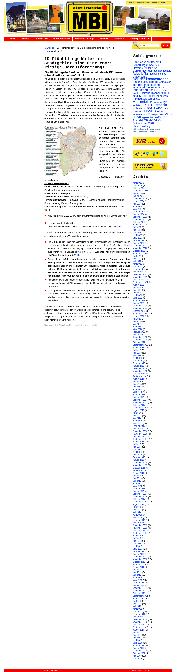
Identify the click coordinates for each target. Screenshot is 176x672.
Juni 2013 (137, 541)
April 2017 (137, 421)
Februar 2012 (139, 583)
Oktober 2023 (139, 222)
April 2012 (137, 577)
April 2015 (137, 483)
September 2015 (140, 470)
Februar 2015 (139, 488)
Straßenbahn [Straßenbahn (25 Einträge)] (140, 114)
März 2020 (137, 329)
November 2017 (140, 402)
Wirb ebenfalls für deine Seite (145, 131)
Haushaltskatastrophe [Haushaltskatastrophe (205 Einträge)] (150, 79)
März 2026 (137, 185)
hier (49, 219)
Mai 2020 (137, 324)
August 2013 (138, 536)
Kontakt (161, 3)
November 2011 (140, 590)
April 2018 (137, 389)
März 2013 (137, 549)
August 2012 (138, 567)
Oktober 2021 (139, 279)
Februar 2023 (139, 240)
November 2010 (140, 622)
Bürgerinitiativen (61, 38)
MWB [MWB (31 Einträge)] (148, 98)
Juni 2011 (137, 603)
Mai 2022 (137, 261)
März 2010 (137, 643)
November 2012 (140, 559)
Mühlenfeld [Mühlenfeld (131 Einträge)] (141, 102)
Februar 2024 (139, 211)
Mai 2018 (137, 387)
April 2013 (137, 546)
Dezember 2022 (140, 245)
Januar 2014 (138, 522)
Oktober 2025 (139, 188)
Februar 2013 (139, 551)
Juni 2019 (137, 353)
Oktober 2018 (139, 374)
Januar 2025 (138, 196)
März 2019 (137, 360)
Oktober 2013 (139, 530)
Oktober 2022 (139, 251)
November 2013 (140, 528)
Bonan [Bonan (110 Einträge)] (159, 65)
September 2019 (140, 345)
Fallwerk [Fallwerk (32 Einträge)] (138, 73)
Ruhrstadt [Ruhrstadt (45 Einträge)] (139, 108)
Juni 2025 (137, 193)
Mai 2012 (137, 575)
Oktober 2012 (139, 562)
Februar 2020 (139, 332)
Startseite (49, 48)
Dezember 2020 (140, 306)
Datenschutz (148, 670)
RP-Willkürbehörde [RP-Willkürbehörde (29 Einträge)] (150, 104)
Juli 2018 (137, 381)
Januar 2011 (138, 617)
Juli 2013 (137, 538)
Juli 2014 (137, 507)
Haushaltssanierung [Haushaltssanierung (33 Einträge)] (145, 81)
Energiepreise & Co (139, 38)
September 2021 (140, 282)
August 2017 (138, 410)
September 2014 (140, 502)
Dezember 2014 (140, 494)
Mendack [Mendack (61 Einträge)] (145, 96)
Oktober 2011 (139, 593)
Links (147, 3)
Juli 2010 (137, 632)
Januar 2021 (138, 303)
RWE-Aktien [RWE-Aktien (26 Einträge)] (161, 108)
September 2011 (140, 596)
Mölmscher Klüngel (85, 38)
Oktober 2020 (139, 311)
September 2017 (140, 407)
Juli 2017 (137, 413)
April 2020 (137, 326)
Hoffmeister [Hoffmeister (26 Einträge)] (164, 81)
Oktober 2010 (139, 624)
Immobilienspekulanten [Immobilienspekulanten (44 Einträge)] (147, 84)
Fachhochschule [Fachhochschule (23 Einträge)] (162, 70)
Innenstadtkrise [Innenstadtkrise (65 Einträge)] (143, 90)
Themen (25, 38)
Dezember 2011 (140, 588)
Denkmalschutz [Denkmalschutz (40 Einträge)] (142, 70)
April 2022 (137, 264)
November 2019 (140, 340)
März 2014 (137, 517)
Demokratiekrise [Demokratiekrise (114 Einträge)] (145, 68)
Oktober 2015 (139, 468)
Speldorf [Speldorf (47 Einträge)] (159, 111)
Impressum (136, 670)
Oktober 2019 (139, 342)
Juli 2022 (137, 256)
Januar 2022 (138, 272)
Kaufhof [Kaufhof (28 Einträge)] (137, 92)
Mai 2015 (137, 481)
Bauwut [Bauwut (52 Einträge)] (156, 62)
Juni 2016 (137, 447)
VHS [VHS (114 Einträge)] (168, 114)
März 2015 (137, 486)
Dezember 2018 (140, 368)
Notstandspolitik (91, 325)
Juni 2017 (137, 415)
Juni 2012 (137, 572)
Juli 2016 (137, 444)
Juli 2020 (137, 319)
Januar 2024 (138, 214)
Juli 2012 (137, 570)
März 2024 (137, 209)
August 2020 (138, 316)
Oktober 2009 (139, 653)
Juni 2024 (137, 204)
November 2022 (140, 248)
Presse (154, 3)
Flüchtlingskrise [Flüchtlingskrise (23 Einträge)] (157, 73)
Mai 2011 (137, 606)
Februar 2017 (139, 426)
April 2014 (137, 515)
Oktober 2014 (139, 499)
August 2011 (138, 598)
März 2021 (137, 298)
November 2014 (140, 496)
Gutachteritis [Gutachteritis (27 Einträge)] (140, 76)
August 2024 (138, 201)
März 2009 (137, 658)
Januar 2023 (138, 243)
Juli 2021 (137, 287)
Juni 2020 (137, 321)
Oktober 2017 (139, 405)
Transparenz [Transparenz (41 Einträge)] (156, 114)
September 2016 (140, 439)
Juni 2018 (137, 384)
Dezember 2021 (140, 274)
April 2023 (137, 235)
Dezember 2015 (140, 462)
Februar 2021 (139, 300)
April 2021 (137, 295)
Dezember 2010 (140, 619)
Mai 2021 (137, 292)
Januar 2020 (138, 334)
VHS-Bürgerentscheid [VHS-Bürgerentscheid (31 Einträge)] (146, 117)
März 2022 (137, 266)
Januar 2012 (138, 585)
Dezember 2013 (140, 525)
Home (12, 38)
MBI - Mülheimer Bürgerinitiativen (147, 129)
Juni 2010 (137, 635)
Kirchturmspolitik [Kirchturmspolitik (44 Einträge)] (153, 93)
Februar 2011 (139, 614)
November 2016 (140, 434)
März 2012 (137, 580)
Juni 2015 (137, 478)
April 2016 (137, 452)
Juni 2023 (137, 230)
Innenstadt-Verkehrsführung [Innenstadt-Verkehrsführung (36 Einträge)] (150, 87)
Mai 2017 (137, 418)
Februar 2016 (139, 457)
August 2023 (138, 225)
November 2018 (140, 371)
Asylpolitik (53, 325)
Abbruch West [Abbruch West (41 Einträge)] (142, 61)
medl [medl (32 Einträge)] (135, 95)
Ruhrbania (119, 38)
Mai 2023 (137, 232)
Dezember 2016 (140, 431)
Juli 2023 (137, 227)
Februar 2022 (139, 269)
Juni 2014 (137, 509)
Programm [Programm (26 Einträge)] (156, 102)
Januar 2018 (138, 397)
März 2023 (137, 238)
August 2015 (138, 473)
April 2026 (137, 183)
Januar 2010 (138, 648)
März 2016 (137, 455)
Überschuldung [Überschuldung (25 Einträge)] (141, 126)
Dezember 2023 (140, 217)
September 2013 (140, 533)
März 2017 (137, 423)
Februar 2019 (139, 363)
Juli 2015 (137, 475)
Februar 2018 (139, 394)
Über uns (132, 3)
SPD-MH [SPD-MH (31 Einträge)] (147, 111)
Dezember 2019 (140, 337)
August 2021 (138, 285)
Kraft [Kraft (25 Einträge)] (167, 93)
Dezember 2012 (140, 556)
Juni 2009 (137, 656)
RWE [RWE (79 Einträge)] (149, 108)
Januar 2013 (138, 554)
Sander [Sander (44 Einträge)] (137, 111)
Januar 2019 (138, 366)
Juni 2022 (137, 259)
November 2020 (140, 308)
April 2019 (137, 358)
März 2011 (137, 611)
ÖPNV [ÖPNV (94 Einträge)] (148, 120)
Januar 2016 (138, 460)
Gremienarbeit (41, 38)
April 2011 (137, 609)
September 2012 (140, 564)
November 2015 (140, 465)
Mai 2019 (137, 355)
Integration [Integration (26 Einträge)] (160, 90)
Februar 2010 (139, 645)
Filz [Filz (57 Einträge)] (145, 73)
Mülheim (104, 38)
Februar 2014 (139, 520)
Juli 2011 (137, 601)
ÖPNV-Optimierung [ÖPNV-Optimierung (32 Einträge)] (147, 122)
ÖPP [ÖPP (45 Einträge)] (151, 123)
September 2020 (140, 313)
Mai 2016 (137, 449)
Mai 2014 (137, 512)
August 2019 (138, 347)
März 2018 (137, 392)
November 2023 (140, 219)
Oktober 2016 (139, 436)
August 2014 (138, 504)
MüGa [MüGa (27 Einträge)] (156, 98)
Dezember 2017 (140, 400)
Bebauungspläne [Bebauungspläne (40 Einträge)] (143, 65)
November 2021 (140, 277)
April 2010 (137, 640)
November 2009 (140, 651)
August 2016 (138, 441)
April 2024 (137, 206)
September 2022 (140, 253)
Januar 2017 (138, 428)
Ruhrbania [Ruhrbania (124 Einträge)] (159, 105)
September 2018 (140, 376)
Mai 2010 (137, 637)
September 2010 (140, 627)
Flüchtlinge (63, 325)
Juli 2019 (137, 350)
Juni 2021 (137, 290)
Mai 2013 (137, 543)
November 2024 (140, 198)
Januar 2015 (138, 491)
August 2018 (138, 379)
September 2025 (140, 191)
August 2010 (138, 630)
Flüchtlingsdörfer (76, 325)
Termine (140, 3)
